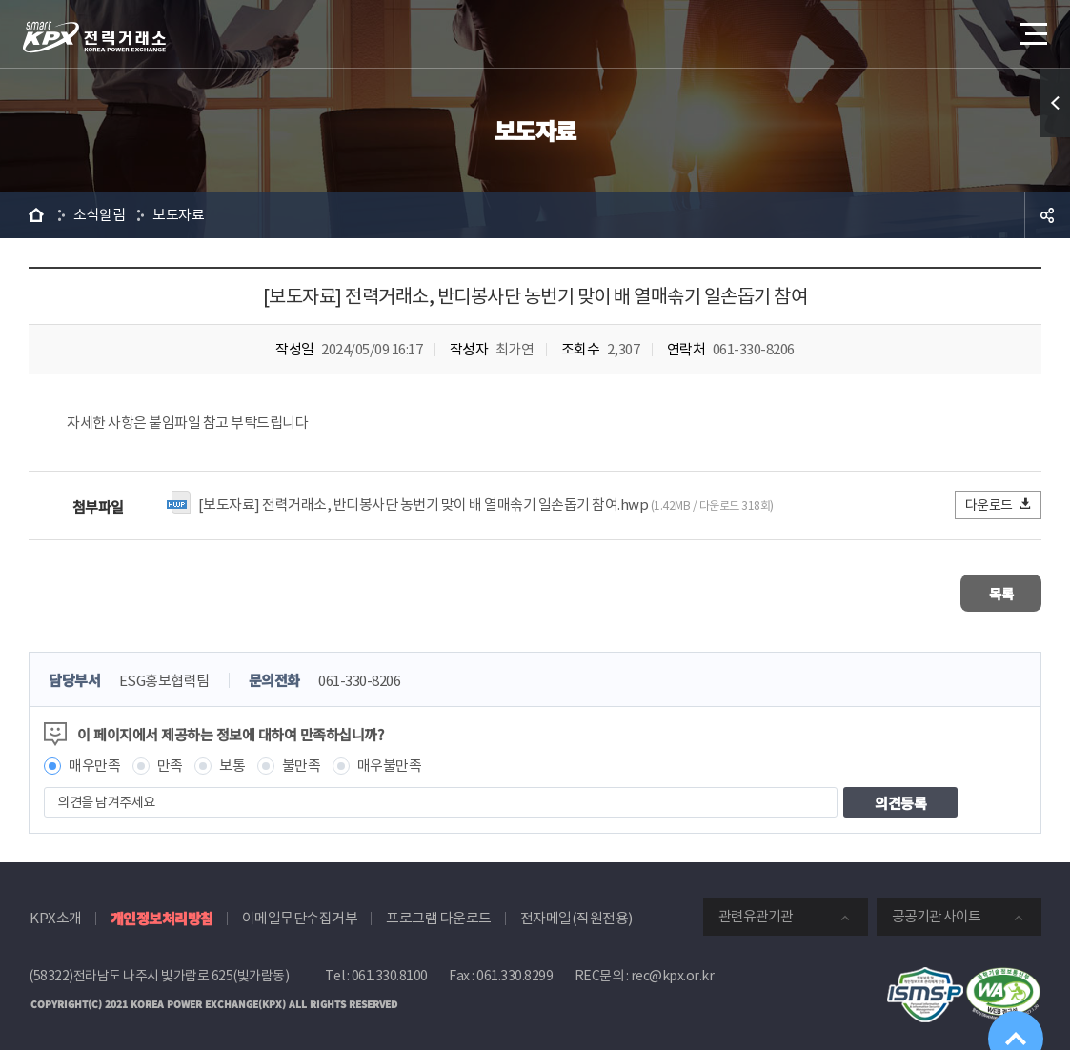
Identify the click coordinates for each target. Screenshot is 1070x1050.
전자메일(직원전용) (576, 911)
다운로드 (999, 504)
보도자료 (178, 215)
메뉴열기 (1032, 28)
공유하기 (1047, 215)
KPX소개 (56, 911)
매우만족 (94, 759)
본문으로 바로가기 (0, 0)
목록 (985, 589)
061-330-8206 (359, 674)
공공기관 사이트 (936, 909)
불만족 (301, 759)
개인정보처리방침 (162, 911)
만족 (170, 759)
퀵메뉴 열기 (1055, 103)
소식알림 (99, 215)
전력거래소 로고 (94, 36)
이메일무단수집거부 (300, 911)
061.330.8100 (390, 969)
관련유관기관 (755, 909)
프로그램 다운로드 (439, 911)
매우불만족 (389, 759)
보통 (232, 759)
